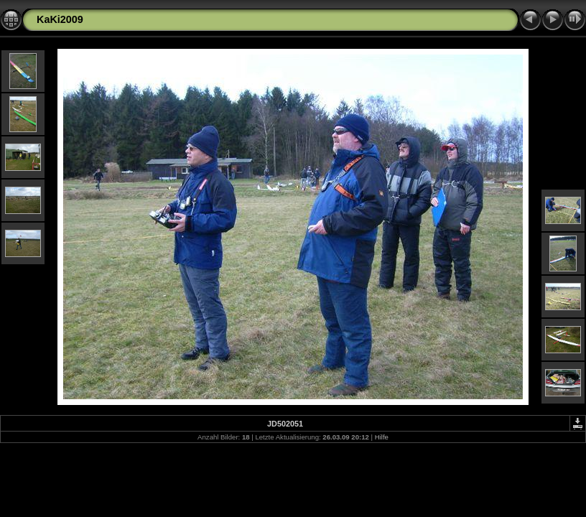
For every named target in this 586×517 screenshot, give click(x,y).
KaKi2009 (60, 19)
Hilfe (382, 437)
